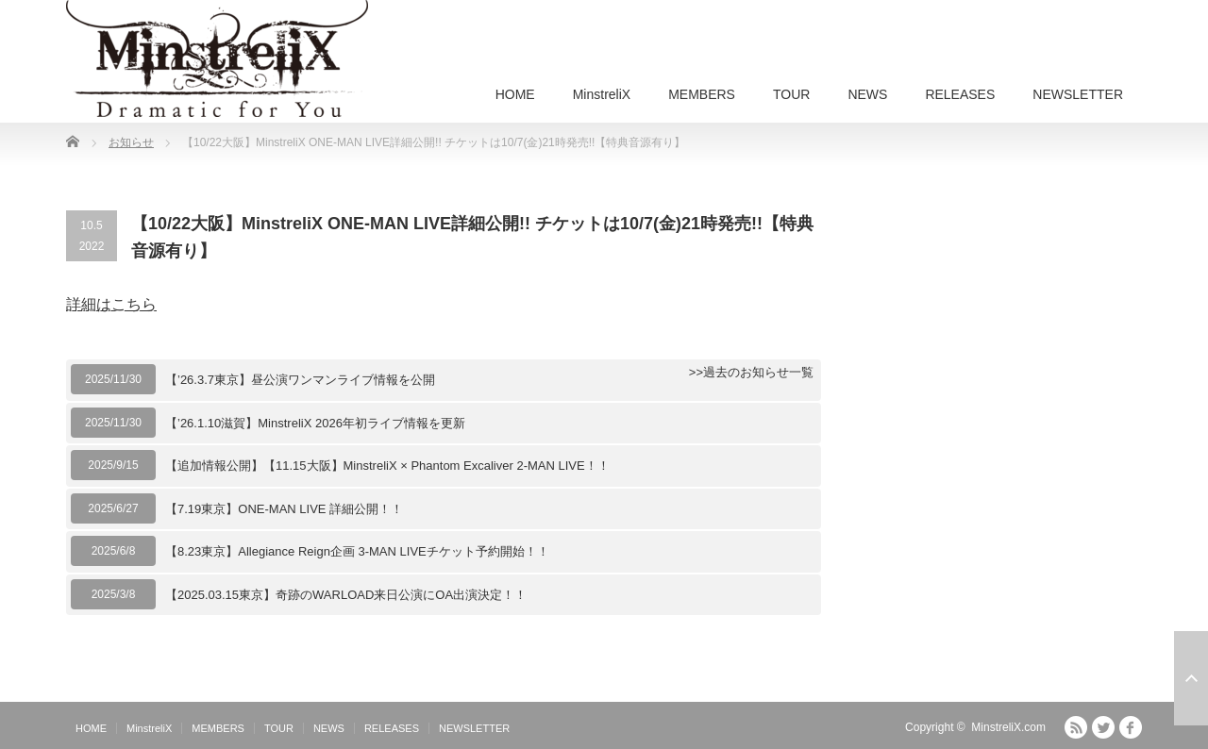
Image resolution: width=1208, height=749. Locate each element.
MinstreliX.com (1008, 727)
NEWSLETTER (1077, 94)
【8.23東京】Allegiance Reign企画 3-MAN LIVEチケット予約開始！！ (357, 551)
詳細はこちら (111, 304)
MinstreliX (601, 94)
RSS (1076, 727)
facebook (1130, 727)
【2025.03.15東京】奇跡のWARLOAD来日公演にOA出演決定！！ (346, 595)
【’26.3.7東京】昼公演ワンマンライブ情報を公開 (300, 380)
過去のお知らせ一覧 (758, 372)
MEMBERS (701, 94)
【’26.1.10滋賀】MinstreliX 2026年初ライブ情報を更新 (315, 423)
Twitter (1103, 727)
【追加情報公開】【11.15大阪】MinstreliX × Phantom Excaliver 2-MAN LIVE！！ (387, 465)
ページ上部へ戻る (1191, 678)
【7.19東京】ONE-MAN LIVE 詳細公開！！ (284, 509)
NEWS (867, 94)
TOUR (791, 94)
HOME (515, 94)
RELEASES (960, 94)
